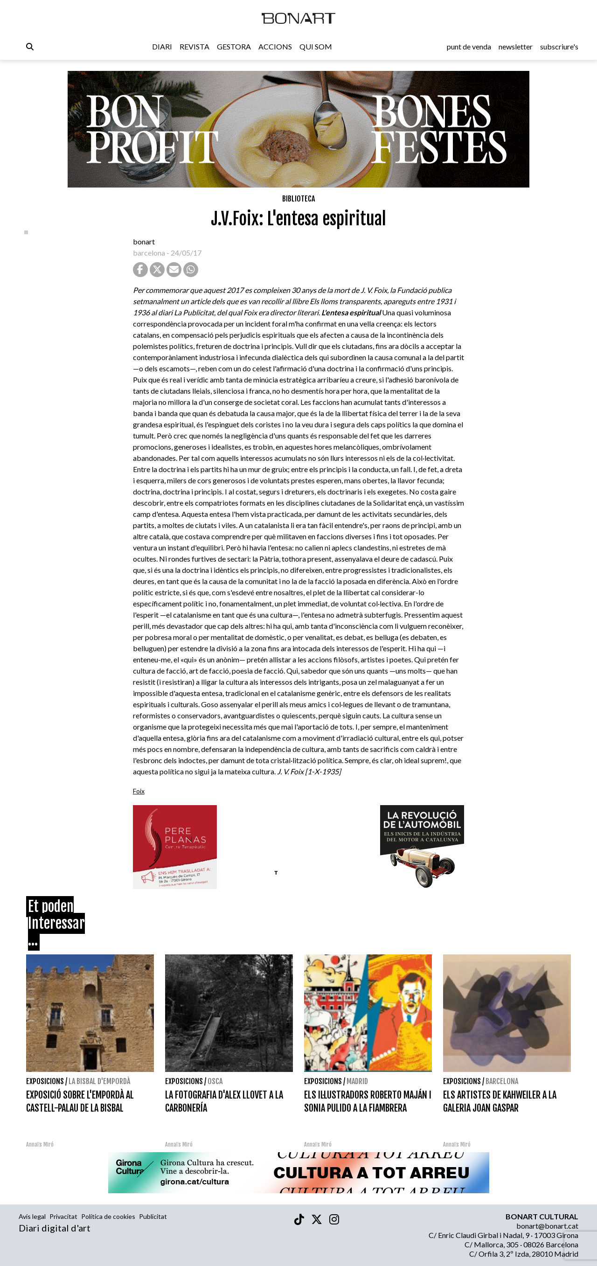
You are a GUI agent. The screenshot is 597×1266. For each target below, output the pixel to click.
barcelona (149, 252)
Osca (215, 1081)
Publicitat (153, 1216)
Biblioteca (298, 198)
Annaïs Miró (40, 1144)
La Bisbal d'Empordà (99, 1081)
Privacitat (63, 1216)
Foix (139, 791)
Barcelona (502, 1081)
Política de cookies (108, 1216)
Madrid (357, 1081)
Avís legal (32, 1216)
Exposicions (45, 1081)
